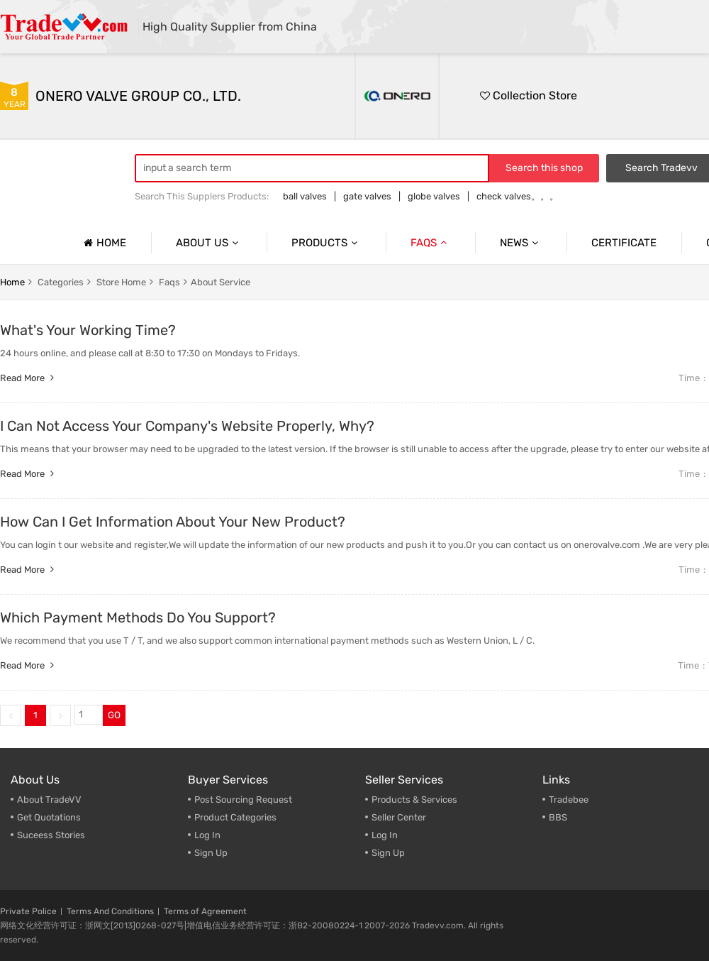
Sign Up (211, 852)
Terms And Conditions (110, 911)
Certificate (624, 242)
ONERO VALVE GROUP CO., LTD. (138, 95)
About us (209, 242)
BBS (558, 817)
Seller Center (399, 817)
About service (220, 282)
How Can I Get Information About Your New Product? (172, 521)
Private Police (28, 911)
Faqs (430, 242)
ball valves (305, 196)
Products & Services (414, 799)
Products (326, 242)
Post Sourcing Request (243, 799)
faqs (169, 282)
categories (61, 282)
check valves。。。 (517, 196)
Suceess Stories (51, 835)
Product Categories (235, 817)
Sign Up (388, 852)
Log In (207, 835)
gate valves (367, 196)
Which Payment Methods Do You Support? (138, 617)
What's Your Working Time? (88, 330)
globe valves (434, 196)
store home (121, 282)
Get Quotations (49, 817)
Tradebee (568, 799)
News (521, 242)
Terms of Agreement (205, 911)
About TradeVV (49, 799)
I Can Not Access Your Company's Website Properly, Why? (187, 425)
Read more (28, 378)
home (12, 282)
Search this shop (544, 168)
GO (114, 715)
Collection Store (528, 95)
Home (103, 242)
